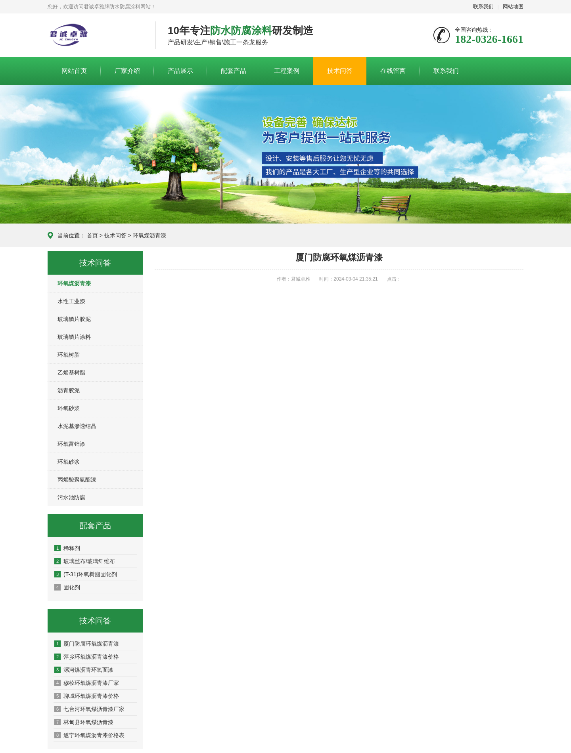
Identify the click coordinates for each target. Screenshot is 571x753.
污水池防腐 (71, 497)
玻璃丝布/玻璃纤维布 (84, 561)
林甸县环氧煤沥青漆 (83, 722)
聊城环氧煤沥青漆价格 (86, 696)
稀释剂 (67, 548)
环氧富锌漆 (71, 444)
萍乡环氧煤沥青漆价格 (86, 657)
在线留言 (393, 70)
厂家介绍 (127, 70)
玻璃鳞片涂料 (74, 337)
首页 (92, 235)
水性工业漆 (71, 301)
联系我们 (483, 7)
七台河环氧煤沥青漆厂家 (89, 709)
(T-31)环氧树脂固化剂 (85, 574)
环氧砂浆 (68, 408)
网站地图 (513, 7)
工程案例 (286, 70)
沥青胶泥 (68, 390)
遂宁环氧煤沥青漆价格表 (89, 735)
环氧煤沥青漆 (149, 235)
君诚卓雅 (96, 35)
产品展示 (180, 70)
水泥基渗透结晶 (76, 426)
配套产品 (233, 70)
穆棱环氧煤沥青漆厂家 (86, 683)
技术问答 (340, 70)
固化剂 (67, 587)
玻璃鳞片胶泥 (74, 319)
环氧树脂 (68, 355)
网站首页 (74, 70)
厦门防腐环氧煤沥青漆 (86, 643)
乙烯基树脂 (71, 372)
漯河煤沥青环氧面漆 (83, 670)
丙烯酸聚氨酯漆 (76, 479)
